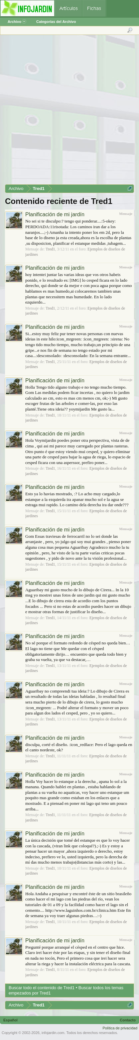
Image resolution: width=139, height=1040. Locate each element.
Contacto (128, 1020)
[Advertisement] (69, 112)
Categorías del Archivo (56, 22)
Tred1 (50, 249)
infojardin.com (53, 1033)
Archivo (17, 21)
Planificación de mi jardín (54, 214)
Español (10, 1020)
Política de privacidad (119, 1028)
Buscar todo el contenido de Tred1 (41, 987)
